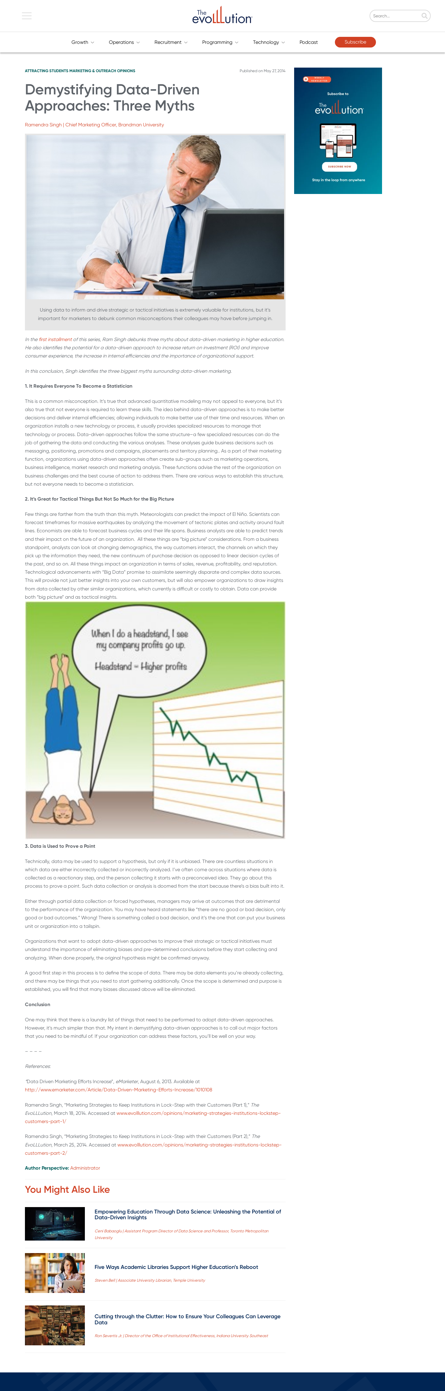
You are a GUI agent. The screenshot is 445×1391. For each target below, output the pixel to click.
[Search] (413, 16)
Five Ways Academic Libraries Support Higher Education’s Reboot (176, 1267)
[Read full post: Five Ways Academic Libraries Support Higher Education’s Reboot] (55, 1274)
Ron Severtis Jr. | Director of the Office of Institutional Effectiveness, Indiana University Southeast (181, 1335)
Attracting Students (46, 71)
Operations (124, 42)
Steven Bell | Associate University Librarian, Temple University (150, 1280)
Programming (220, 42)
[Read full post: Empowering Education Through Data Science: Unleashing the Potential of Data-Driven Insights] (55, 1225)
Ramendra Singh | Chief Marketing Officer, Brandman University (94, 125)
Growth (82, 42)
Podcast (309, 42)
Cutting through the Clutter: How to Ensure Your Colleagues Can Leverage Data (187, 1319)
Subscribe (355, 42)
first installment (55, 339)
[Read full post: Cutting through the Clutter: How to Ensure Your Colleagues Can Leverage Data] (55, 1326)
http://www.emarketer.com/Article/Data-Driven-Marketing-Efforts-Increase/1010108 (118, 1090)
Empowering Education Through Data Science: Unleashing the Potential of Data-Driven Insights (188, 1214)
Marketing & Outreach (92, 71)
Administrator (85, 1168)
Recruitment (171, 42)
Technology (269, 42)
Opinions (126, 71)
